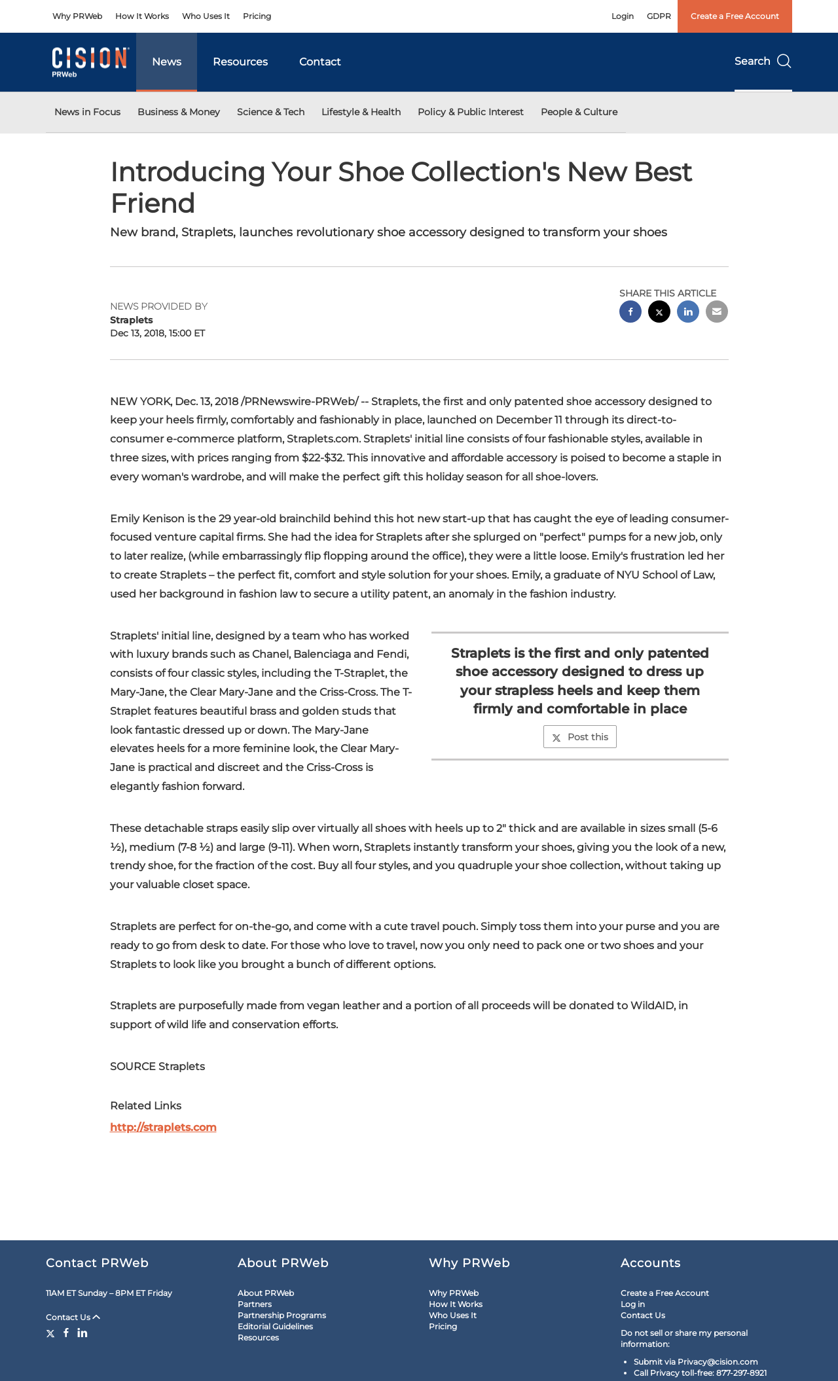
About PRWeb (266, 1293)
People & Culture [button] (579, 112)
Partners (255, 1304)
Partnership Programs (282, 1315)
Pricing (257, 16)
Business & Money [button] (178, 112)
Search (763, 61)
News (166, 62)
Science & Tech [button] (270, 112)
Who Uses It (206, 16)
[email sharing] (717, 313)
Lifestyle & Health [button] (361, 112)
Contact (320, 62)
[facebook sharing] (630, 313)
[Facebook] (66, 1332)
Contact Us (73, 1317)
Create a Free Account (735, 16)
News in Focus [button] (87, 112)
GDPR (659, 16)
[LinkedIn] (82, 1332)
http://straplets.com (163, 1127)
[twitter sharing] (659, 313)
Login (622, 16)
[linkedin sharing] (688, 313)
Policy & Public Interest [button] (471, 112)
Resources (240, 62)
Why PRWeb (77, 16)
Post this (580, 737)
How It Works (142, 16)
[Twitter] (52, 1332)
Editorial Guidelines (275, 1326)
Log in (633, 1304)
